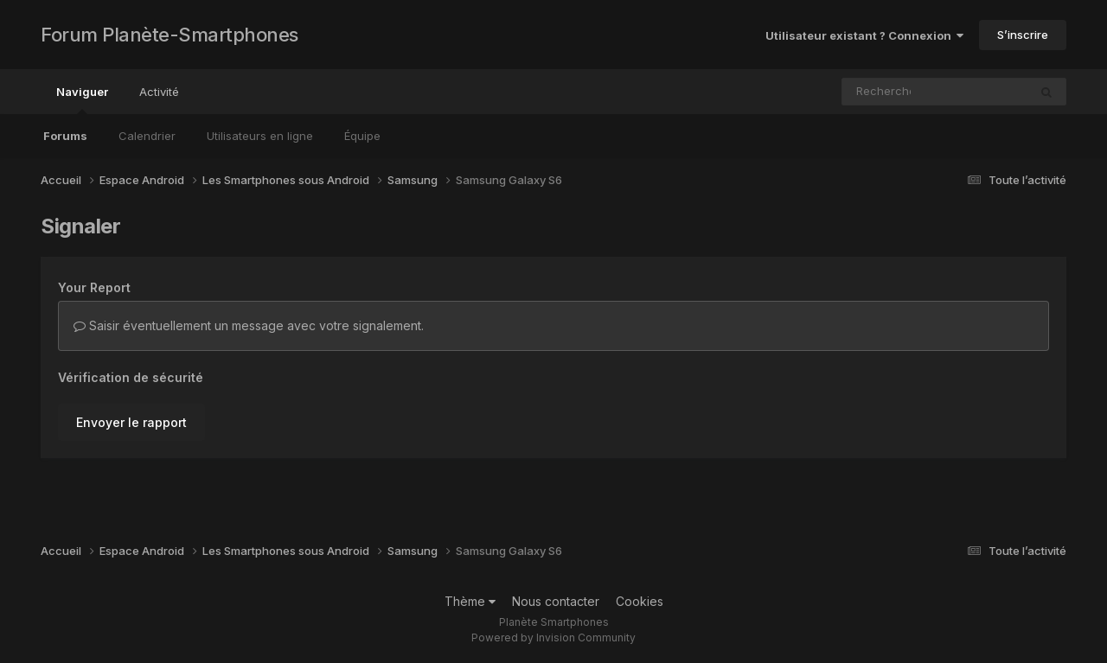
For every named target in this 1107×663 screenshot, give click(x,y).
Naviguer (82, 99)
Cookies (639, 601)
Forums (65, 136)
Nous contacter (555, 601)
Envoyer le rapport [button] (131, 422)
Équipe (362, 136)
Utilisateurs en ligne (260, 136)
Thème (470, 601)
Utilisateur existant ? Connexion (864, 35)
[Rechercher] (885, 92)
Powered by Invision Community (553, 637)
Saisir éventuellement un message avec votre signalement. (249, 325)
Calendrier (147, 136)
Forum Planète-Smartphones (169, 34)
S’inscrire (1022, 34)
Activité (159, 92)
